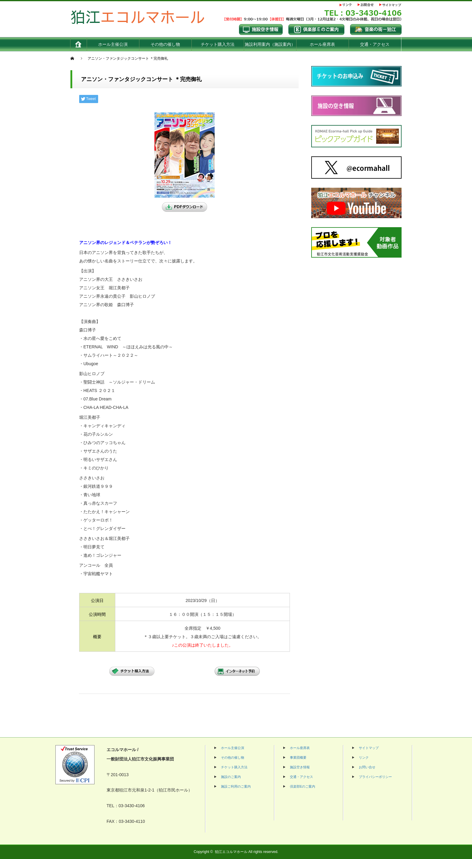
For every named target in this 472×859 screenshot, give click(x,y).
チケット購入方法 (234, 767)
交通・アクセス (301, 777)
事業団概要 (298, 757)
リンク (364, 757)
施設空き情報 (300, 767)
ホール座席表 (300, 748)
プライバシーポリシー (375, 777)
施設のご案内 (231, 777)
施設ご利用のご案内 (236, 786)
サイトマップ (369, 748)
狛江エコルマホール (231, 852)
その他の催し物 (232, 757)
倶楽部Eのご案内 (302, 786)
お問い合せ (367, 767)
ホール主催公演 (232, 748)
